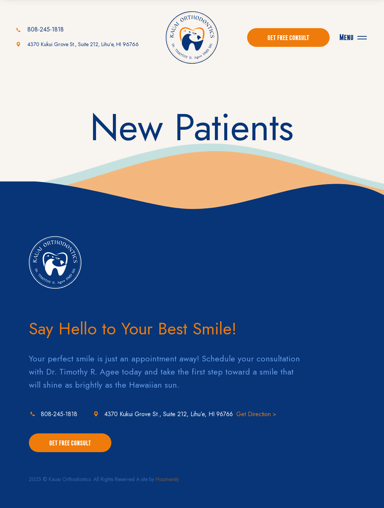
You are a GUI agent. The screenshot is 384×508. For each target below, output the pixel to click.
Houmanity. (168, 479)
